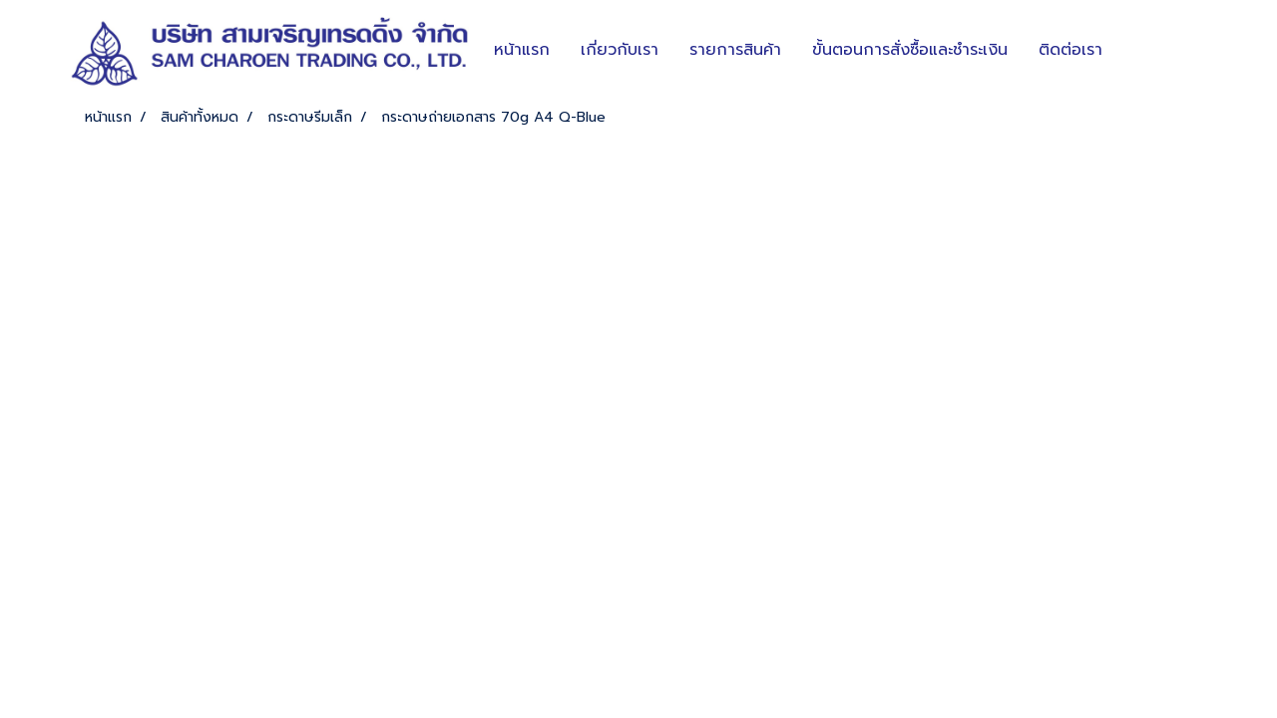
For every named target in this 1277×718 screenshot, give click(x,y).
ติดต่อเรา (1070, 50)
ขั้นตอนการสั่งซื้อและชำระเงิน (910, 50)
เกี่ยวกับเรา (619, 50)
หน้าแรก (522, 50)
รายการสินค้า (735, 50)
